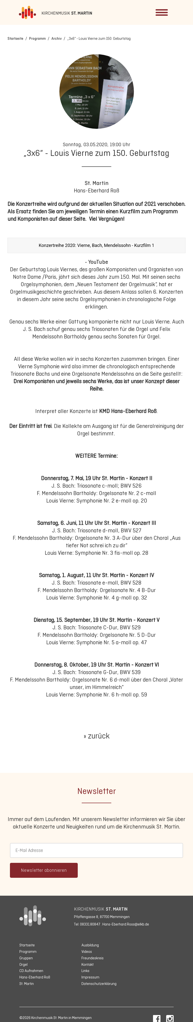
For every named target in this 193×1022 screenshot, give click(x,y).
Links (85, 971)
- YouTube (96, 262)
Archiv (56, 38)
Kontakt (87, 964)
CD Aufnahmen (31, 971)
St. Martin (97, 183)
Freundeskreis (92, 958)
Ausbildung (90, 945)
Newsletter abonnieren (44, 870)
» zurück (96, 736)
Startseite (15, 38)
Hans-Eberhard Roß (34, 977)
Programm (37, 38)
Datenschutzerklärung (98, 983)
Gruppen (26, 958)
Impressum (90, 977)
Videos (86, 951)
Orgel (23, 964)
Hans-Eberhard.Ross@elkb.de (125, 924)
